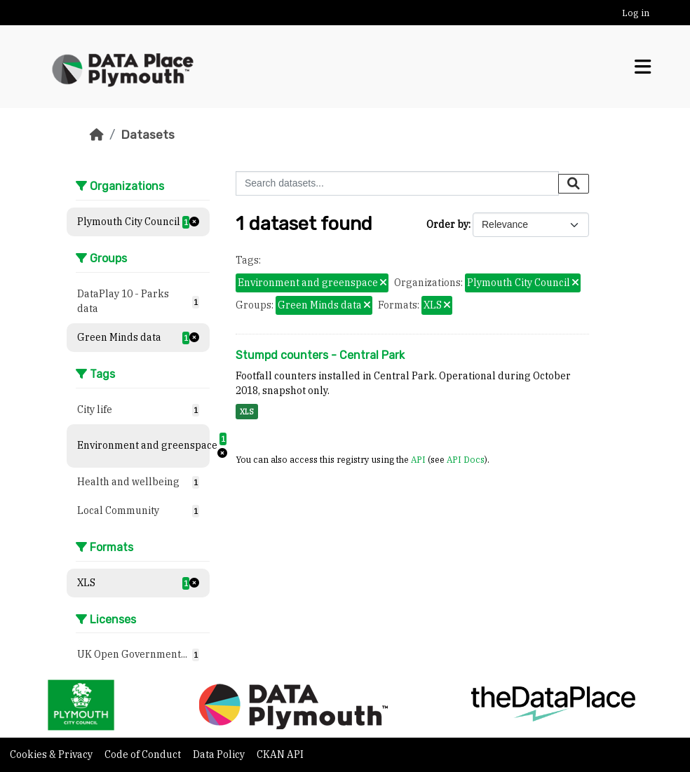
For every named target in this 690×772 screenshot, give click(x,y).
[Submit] (573, 184)
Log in (635, 13)
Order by (447, 224)
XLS (247, 412)
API (418, 459)
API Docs (466, 459)
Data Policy (220, 754)
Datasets (148, 135)
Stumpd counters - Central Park (320, 355)
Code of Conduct (143, 754)
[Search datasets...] (397, 183)
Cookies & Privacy (52, 754)
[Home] (97, 135)
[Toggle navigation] (642, 67)
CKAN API (280, 754)
